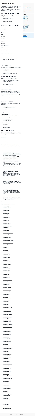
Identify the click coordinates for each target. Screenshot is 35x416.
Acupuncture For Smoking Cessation (7, 364)
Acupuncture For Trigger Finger (7, 388)
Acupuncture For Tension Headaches (7, 378)
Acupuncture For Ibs (5, 288)
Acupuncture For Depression (6, 241)
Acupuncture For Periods (6, 337)
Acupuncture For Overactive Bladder (7, 327)
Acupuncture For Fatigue (6, 253)
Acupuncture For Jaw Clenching (7, 298)
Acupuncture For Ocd (5, 325)
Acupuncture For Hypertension (7, 287)
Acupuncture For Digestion (6, 244)
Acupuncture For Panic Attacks (7, 331)
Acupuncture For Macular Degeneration (8, 308)
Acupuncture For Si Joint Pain (6, 355)
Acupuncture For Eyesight (6, 251)
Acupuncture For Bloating (6, 230)
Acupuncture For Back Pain (6, 224)
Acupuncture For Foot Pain (6, 257)
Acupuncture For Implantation (6, 291)
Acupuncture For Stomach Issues (7, 371)
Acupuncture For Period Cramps (7, 334)
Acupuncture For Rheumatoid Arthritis (7, 348)
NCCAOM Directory (7, 86)
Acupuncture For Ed (5, 250)
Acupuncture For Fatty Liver (6, 254)
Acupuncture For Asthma (6, 220)
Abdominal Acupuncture (25, 6)
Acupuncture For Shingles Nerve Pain (7, 354)
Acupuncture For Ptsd (5, 345)
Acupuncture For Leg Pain (6, 304)
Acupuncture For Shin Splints (6, 351)
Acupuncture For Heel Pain (6, 278)
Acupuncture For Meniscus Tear (7, 311)
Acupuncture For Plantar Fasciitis (7, 341)
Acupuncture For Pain (5, 328)
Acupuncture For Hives (6, 281)
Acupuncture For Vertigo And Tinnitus (7, 394)
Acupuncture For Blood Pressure (7, 231)
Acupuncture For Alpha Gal (6, 216)
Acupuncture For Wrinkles (6, 398)
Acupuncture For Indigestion (6, 294)
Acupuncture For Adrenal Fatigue (7, 207)
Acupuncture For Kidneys (6, 301)
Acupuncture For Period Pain (6, 335)
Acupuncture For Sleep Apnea (6, 361)
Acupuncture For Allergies (6, 213)
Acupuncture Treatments (7, 408)
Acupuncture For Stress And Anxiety (7, 375)
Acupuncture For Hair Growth (6, 270)
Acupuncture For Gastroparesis (7, 261)
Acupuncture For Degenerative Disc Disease (8, 240)
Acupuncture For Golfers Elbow (7, 264)
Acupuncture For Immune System (7, 290)
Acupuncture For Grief (5, 267)
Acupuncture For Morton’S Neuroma (7, 317)
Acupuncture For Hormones (6, 284)
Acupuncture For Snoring (6, 365)
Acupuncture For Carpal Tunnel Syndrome (8, 233)
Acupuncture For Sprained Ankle (7, 368)
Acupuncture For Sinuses (6, 358)
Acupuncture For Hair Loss (6, 271)
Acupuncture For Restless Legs (7, 347)
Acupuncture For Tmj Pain (6, 384)
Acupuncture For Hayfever (6, 274)
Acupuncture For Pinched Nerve (7, 338)
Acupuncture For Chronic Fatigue (7, 237)
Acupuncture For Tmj (5, 382)
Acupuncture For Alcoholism (6, 210)
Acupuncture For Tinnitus (6, 381)
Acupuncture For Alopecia (6, 214)
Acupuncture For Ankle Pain (6, 217)
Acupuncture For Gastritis (6, 260)
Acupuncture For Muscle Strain (7, 321)
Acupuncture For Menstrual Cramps (7, 314)
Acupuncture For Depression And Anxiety (8, 243)
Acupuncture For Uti (5, 391)
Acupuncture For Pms (5, 344)
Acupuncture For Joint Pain (6, 300)
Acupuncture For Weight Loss (6, 395)
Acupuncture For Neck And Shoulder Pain (8, 324)
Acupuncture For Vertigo (6, 392)
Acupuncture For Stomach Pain (7, 372)
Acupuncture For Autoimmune (6, 223)
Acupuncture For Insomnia (6, 297)
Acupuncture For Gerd (5, 263)
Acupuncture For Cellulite (6, 234)
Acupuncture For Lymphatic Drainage (7, 307)
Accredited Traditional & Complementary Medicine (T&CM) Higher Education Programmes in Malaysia (27, 8)
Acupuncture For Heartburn (6, 277)
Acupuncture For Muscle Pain (6, 318)
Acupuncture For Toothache (6, 385)
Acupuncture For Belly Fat (6, 227)
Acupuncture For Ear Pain (6, 247)
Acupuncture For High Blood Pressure (7, 280)
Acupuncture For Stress (6, 374)
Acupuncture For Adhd (5, 206)
